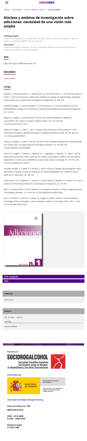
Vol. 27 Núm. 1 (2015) (35, 9)
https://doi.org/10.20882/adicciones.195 (20, 63)
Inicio (7, 9)
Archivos (17, 9)
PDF (6, 281)
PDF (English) (11, 276)
